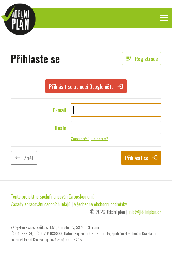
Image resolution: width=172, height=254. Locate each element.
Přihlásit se (141, 157)
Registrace (142, 58)
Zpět (24, 157)
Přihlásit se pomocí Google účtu (86, 86)
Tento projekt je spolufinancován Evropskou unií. (52, 196)
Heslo (60, 128)
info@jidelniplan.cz (145, 211)
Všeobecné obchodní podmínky (100, 204)
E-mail (59, 110)
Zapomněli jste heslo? (89, 139)
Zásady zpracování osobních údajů (40, 204)
